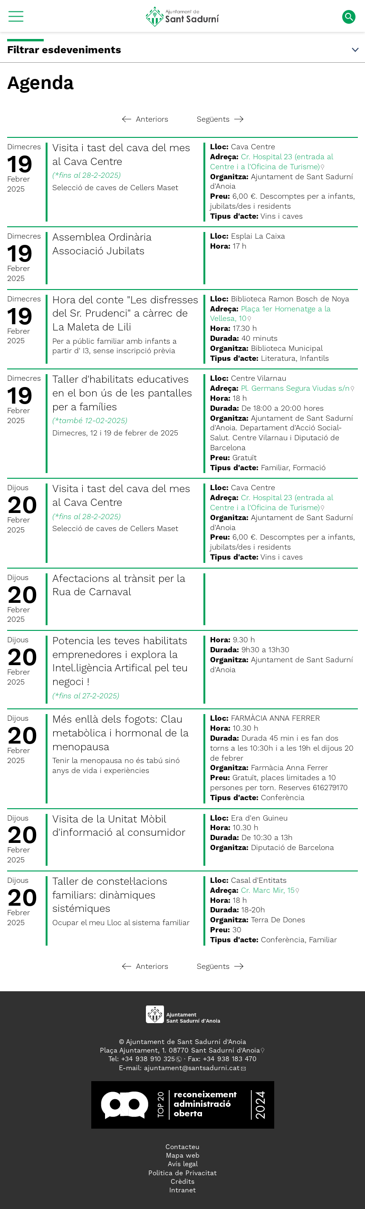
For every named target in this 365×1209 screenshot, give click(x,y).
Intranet (182, 1190)
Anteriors (145, 120)
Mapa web (183, 1155)
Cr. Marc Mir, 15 (268, 891)
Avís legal (183, 1164)
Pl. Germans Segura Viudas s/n (295, 389)
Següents (220, 120)
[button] (16, 20)
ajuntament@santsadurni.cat (192, 1068)
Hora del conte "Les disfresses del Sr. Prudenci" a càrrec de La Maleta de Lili (125, 314)
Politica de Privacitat (182, 1173)
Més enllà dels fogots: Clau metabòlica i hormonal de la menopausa (120, 733)
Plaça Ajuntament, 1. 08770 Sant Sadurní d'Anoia (180, 1050)
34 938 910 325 (150, 1059)
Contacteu (182, 1147)
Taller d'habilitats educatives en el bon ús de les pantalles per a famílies (122, 393)
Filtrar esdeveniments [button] (183, 50)
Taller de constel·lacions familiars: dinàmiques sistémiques (109, 895)
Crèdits (182, 1182)
